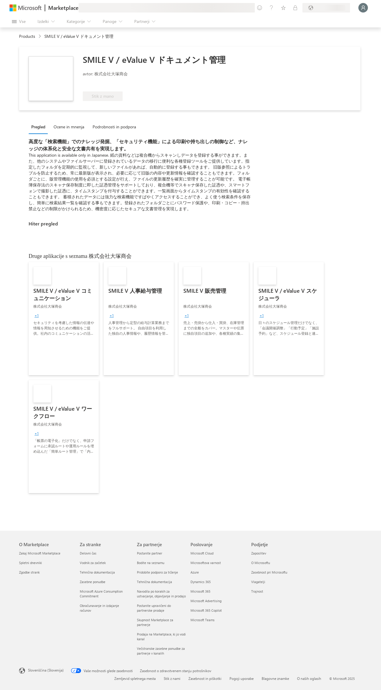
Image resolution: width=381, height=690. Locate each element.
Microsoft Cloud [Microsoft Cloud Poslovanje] (201, 553)
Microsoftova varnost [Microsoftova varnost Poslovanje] (205, 562)
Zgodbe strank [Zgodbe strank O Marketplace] (29, 572)
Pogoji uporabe (241, 678)
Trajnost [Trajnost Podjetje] (257, 591)
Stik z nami (172, 678)
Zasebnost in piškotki (204, 678)
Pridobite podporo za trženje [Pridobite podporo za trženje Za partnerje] (157, 572)
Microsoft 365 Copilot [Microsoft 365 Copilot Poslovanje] (206, 610)
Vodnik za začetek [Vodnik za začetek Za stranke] (93, 562)
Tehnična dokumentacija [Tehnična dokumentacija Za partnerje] (154, 582)
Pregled (38, 127)
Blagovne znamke (275, 678)
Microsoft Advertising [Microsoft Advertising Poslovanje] (205, 601)
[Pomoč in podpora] (271, 7)
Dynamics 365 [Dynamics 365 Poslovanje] (200, 582)
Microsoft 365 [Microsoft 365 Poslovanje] (200, 591)
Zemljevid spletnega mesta (135, 678)
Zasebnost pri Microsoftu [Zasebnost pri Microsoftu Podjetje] (269, 572)
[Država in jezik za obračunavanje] (326, 8)
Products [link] (27, 36)
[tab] (40, 126)
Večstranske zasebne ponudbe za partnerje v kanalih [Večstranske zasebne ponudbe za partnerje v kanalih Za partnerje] (161, 650)
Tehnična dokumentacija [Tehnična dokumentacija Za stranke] (97, 572)
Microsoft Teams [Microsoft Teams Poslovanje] (202, 620)
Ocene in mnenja (69, 127)
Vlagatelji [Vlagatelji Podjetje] (258, 582)
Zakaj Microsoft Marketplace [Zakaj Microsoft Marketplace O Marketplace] (39, 553)
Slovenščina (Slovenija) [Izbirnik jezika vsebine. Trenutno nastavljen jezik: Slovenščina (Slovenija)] (46, 670)
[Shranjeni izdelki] (283, 7)
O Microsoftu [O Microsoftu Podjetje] (260, 562)
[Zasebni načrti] (295, 7)
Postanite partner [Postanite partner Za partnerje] (149, 553)
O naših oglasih (309, 678)
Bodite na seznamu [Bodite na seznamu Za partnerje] (150, 562)
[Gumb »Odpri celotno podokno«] (19, 21)
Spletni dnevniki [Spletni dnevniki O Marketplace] (30, 562)
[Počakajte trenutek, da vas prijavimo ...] (363, 8)
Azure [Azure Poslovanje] (194, 572)
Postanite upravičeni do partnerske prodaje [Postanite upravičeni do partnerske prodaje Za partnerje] (154, 608)
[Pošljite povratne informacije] (259, 7)
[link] (64, 318)
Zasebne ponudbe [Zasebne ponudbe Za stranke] (92, 582)
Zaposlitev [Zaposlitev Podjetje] (258, 553)
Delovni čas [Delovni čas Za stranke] (88, 553)
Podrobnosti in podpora (114, 127)
